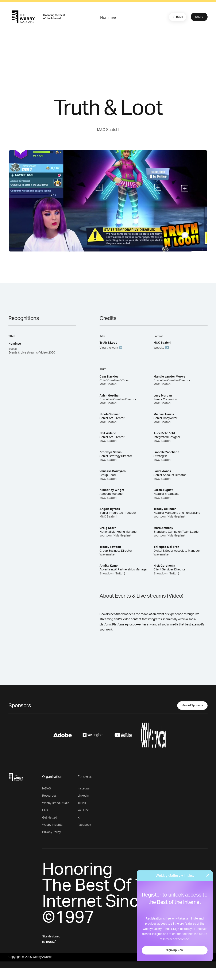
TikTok (82, 803)
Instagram (84, 788)
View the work (109, 347)
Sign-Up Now (174, 950)
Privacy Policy (51, 832)
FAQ (45, 810)
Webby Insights (52, 824)
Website (159, 347)
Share (199, 16)
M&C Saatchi (108, 130)
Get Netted (49, 817)
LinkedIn (83, 795)
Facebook (84, 824)
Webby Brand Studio (55, 803)
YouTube (83, 810)
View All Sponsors (192, 705)
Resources (49, 795)
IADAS (46, 788)
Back (177, 17)
